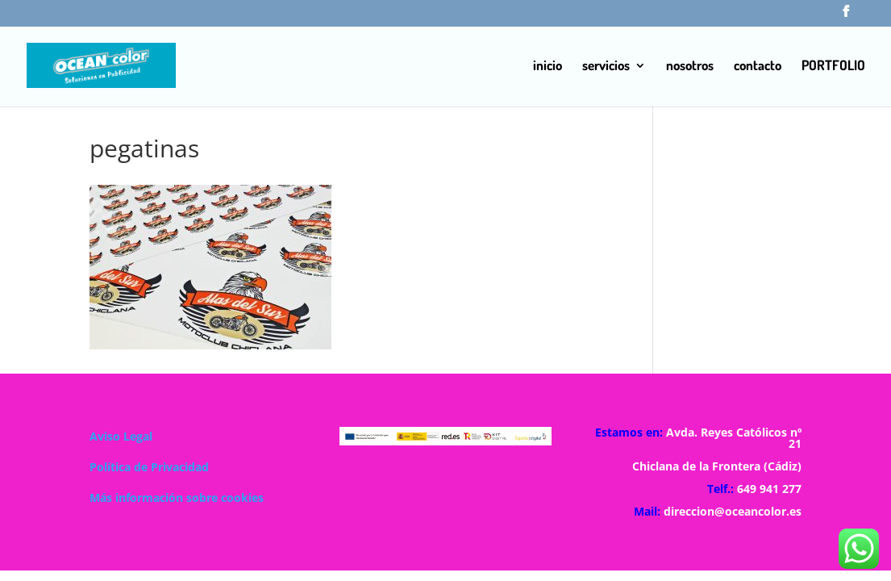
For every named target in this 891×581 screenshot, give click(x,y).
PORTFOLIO (833, 66)
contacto (757, 66)
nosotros (690, 66)
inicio (547, 66)
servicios (606, 66)
